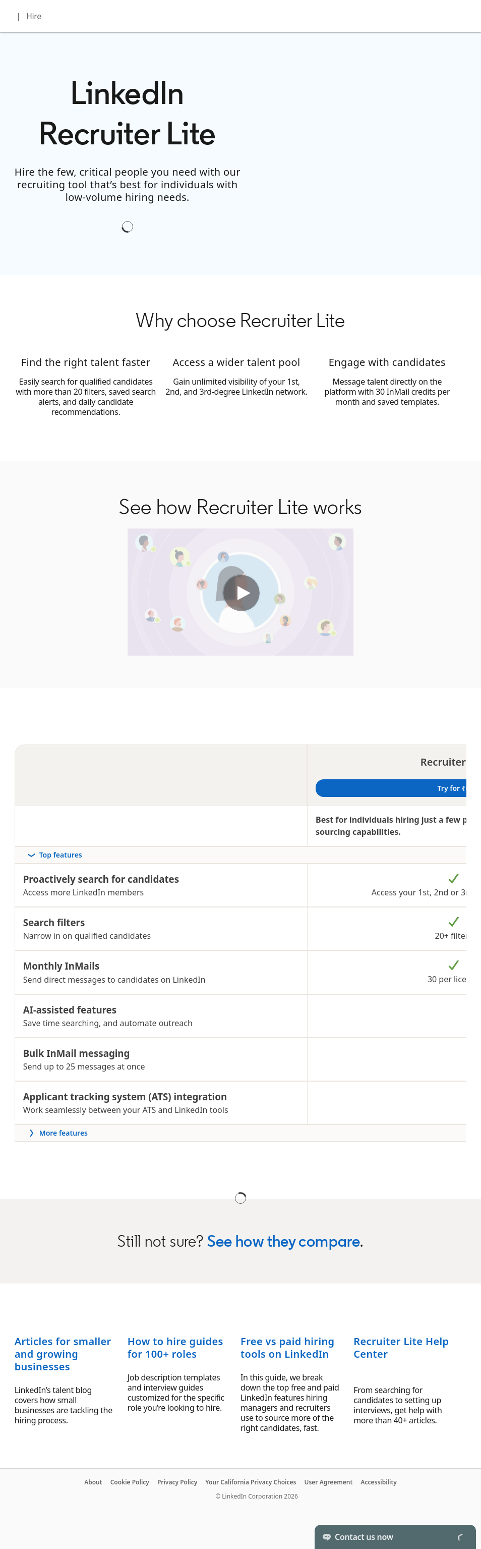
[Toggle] (460, 1537)
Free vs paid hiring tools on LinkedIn (287, 1347)
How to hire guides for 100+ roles (175, 1347)
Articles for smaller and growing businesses (63, 1353)
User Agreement (328, 1482)
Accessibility (378, 1482)
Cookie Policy (129, 1482)
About (93, 1482)
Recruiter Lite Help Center (401, 1347)
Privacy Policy (177, 1482)
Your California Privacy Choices (250, 1482)
